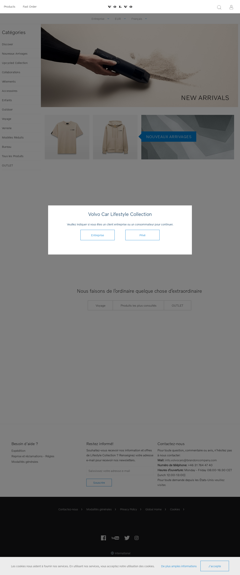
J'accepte (214, 566)
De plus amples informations (179, 566)
